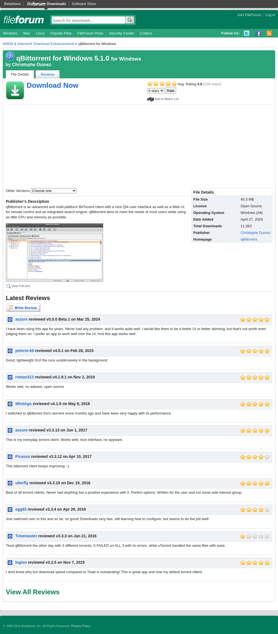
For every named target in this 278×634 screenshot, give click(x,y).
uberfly (21, 483)
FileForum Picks (90, 33)
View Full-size (20, 286)
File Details (20, 74)
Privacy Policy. (81, 626)
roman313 (24, 377)
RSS (269, 33)
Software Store (84, 4)
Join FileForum (249, 15)
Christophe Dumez (31, 64)
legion (21, 562)
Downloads (56, 4)
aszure (21, 319)
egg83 (20, 509)
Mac (26, 33)
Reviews (47, 74)
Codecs (146, 33)
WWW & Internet (16, 44)
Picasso (22, 456)
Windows (10, 33)
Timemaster (26, 536)
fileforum (24, 19)
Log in (270, 15)
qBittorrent (248, 239)
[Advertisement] (139, 146)
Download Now (52, 85)
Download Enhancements (54, 44)
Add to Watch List (167, 99)
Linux (40, 33)
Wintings (23, 403)
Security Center (121, 33)
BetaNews (12, 4)
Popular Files (60, 33)
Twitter (247, 33)
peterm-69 (24, 350)
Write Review (23, 307)
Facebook (258, 33)
